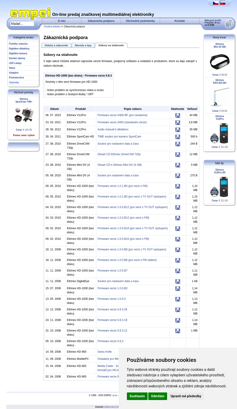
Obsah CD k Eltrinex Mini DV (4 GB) (119, 164)
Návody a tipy (83, 45)
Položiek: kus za (213, 22)
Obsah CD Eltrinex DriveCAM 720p (118, 154)
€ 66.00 (219, 59)
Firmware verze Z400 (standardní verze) (122, 122)
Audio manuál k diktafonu (112, 129)
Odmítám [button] (157, 396)
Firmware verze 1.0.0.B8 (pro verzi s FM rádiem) (127, 260)
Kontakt (179, 21)
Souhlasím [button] (137, 396)
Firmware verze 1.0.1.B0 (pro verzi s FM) (122, 186)
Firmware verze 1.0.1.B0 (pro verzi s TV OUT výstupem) (131, 196)
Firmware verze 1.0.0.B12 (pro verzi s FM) (123, 217)
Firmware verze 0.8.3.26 (112, 309)
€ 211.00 (219, 131)
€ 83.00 (219, 95)
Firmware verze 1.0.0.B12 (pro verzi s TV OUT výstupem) (132, 207)
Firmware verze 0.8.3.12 (112, 330)
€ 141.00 (24, 117)
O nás (62, 21)
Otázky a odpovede (56, 45)
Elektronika (109, 407)
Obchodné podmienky (140, 21)
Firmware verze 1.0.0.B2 (112, 288)
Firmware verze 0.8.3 (110, 341)
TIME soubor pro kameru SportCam (119, 136)
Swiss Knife (104, 351)
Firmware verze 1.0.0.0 (111, 298)
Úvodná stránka (52, 26)
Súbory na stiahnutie (111, 45)
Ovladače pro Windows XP (113, 358)
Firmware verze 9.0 (109, 376)
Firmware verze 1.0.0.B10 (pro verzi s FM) (123, 238)
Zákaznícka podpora (101, 21)
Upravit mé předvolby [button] (186, 396)
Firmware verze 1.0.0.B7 (112, 270)
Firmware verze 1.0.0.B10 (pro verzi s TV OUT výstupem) (132, 228)
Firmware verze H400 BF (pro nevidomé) (122, 115)
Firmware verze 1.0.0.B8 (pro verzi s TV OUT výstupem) (131, 249)
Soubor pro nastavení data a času (118, 143)
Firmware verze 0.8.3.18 (112, 320)
